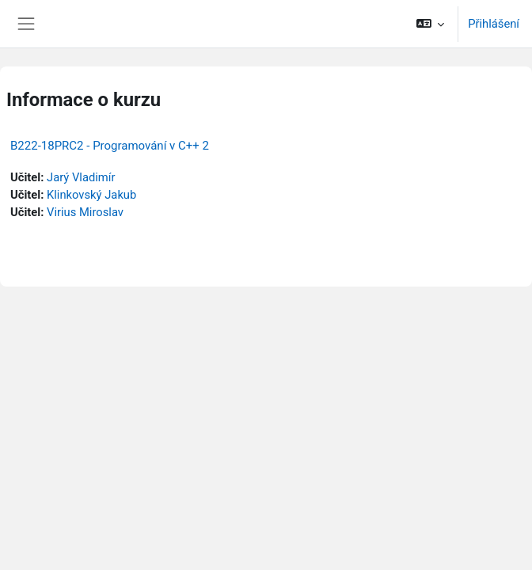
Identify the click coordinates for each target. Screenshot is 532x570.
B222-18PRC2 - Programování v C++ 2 (109, 146)
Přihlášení (493, 24)
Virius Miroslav (85, 212)
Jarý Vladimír (81, 177)
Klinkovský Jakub (91, 195)
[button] (430, 24)
